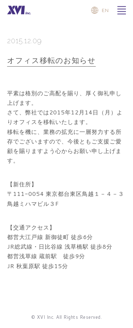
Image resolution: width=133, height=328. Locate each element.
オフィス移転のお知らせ (51, 60)
